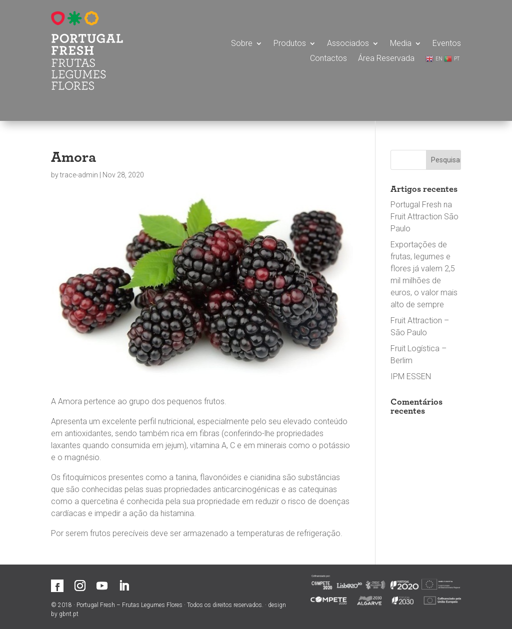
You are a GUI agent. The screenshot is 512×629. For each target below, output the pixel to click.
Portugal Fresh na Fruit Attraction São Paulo (424, 216)
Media (401, 44)
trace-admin (79, 175)
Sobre (241, 44)
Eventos (446, 44)
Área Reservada (386, 59)
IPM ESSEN (410, 376)
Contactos (328, 59)
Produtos (290, 44)
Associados (348, 44)
